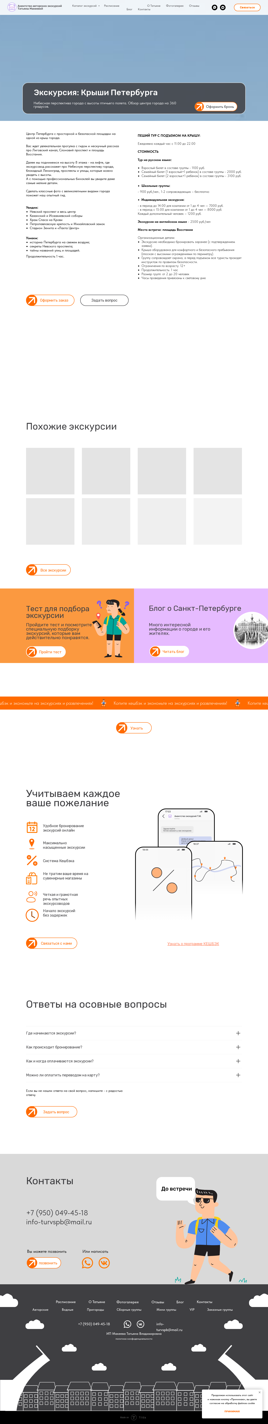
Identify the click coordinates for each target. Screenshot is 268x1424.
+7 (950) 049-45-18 (57, 1212)
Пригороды (95, 1309)
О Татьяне (153, 5)
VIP (192, 1309)
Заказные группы (220, 1309)
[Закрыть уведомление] (259, 1392)
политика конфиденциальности (134, 1338)
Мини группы (166, 1309)
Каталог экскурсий (84, 5)
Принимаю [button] (232, 1411)
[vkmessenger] (223, 7)
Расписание (111, 5)
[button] (216, 106)
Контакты (144, 9)
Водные (67, 1309)
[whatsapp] (214, 7)
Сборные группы (129, 1309)
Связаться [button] (247, 7)
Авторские (40, 1309)
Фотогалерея (175, 5)
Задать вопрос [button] (104, 300)
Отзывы (194, 5)
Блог (129, 9)
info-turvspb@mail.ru (169, 1327)
